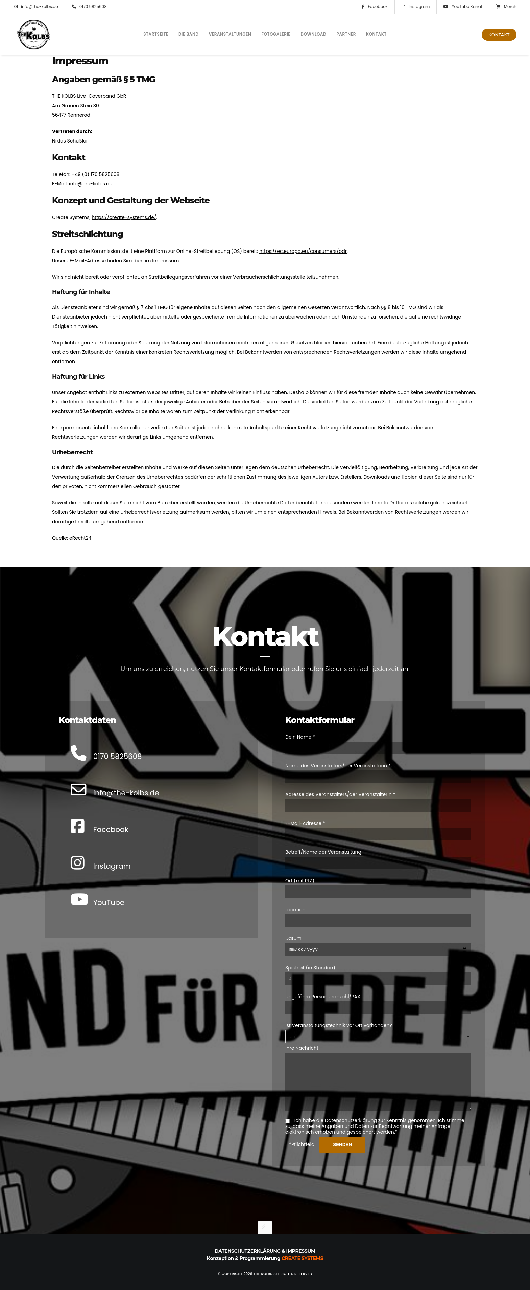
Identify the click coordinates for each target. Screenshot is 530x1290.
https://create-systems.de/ (124, 217)
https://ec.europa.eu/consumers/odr (303, 251)
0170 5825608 (89, 7)
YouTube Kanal (462, 7)
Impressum (300, 1251)
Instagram (416, 7)
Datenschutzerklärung (248, 1251)
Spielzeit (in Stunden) (310, 957)
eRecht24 (80, 537)
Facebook (375, 7)
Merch (506, 7)
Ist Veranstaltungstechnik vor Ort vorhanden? (338, 1015)
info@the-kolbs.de (36, 7)
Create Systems (302, 1258)
